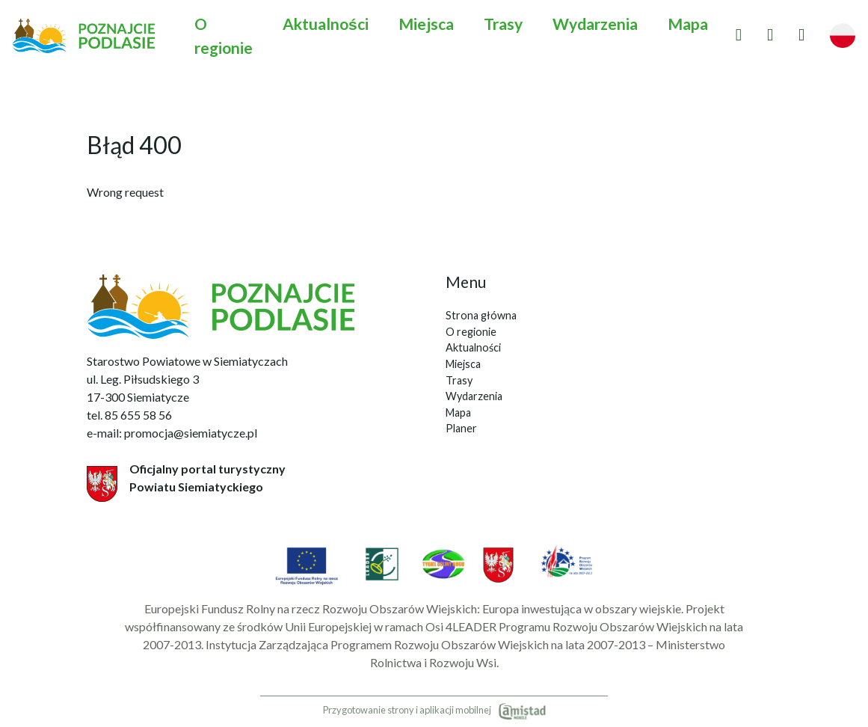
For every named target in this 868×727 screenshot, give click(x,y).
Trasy (503, 23)
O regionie (223, 35)
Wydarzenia (595, 23)
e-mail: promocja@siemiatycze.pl (172, 433)
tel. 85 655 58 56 (129, 415)
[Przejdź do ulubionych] (738, 35)
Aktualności (326, 23)
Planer (461, 428)
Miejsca (426, 23)
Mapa (688, 23)
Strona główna (481, 315)
